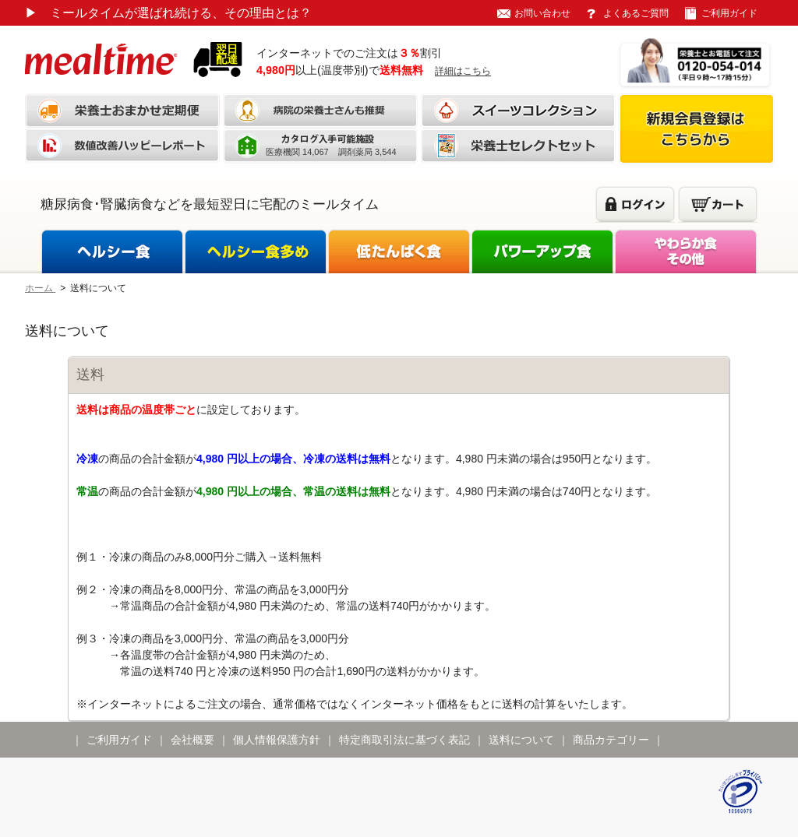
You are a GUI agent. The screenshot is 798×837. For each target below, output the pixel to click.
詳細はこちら (463, 71)
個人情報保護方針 (276, 739)
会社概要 (192, 739)
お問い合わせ (542, 13)
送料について (521, 739)
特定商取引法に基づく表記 (404, 739)
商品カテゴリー (611, 739)
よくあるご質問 (636, 13)
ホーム (40, 288)
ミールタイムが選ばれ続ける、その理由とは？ (168, 12)
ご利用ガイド (729, 13)
